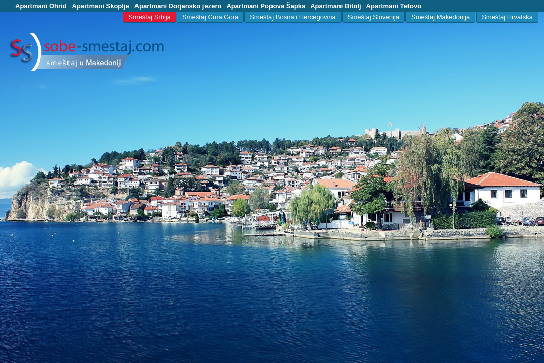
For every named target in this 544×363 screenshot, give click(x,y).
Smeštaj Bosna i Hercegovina (293, 17)
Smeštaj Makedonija (440, 17)
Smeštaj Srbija (149, 17)
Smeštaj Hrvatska (507, 17)
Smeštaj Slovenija (373, 17)
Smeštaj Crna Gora (210, 17)
